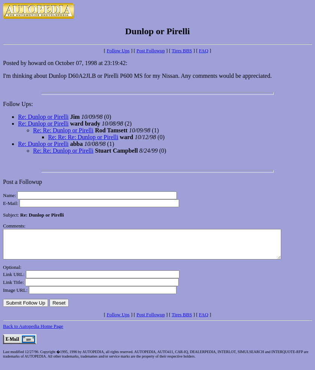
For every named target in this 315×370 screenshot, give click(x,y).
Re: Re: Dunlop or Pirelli (63, 130)
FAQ (203, 50)
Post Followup (151, 50)
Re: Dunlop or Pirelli (43, 117)
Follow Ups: (18, 104)
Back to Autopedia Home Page (33, 332)
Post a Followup (22, 182)
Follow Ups (118, 50)
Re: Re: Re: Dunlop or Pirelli (83, 137)
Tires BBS (182, 50)
